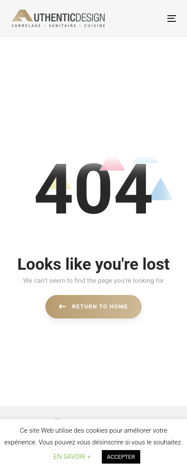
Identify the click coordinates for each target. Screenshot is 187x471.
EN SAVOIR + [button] (71, 457)
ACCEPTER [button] (121, 457)
